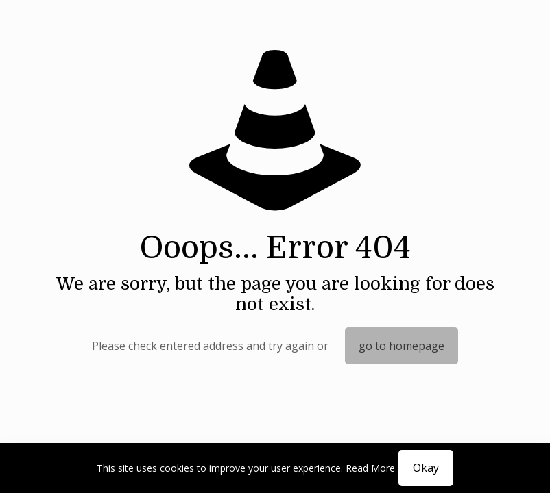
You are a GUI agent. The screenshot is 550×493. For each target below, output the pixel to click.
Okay (426, 467)
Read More (370, 468)
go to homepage (401, 345)
